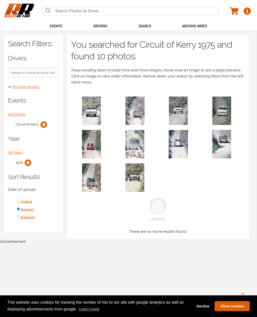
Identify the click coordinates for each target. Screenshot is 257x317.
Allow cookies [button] (232, 306)
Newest (27, 209)
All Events (16, 114)
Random (28, 217)
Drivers (100, 26)
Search (145, 26)
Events (56, 26)
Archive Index (194, 26)
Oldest (26, 202)
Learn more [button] (89, 309)
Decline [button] (203, 306)
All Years (15, 152)
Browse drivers (26, 86)
